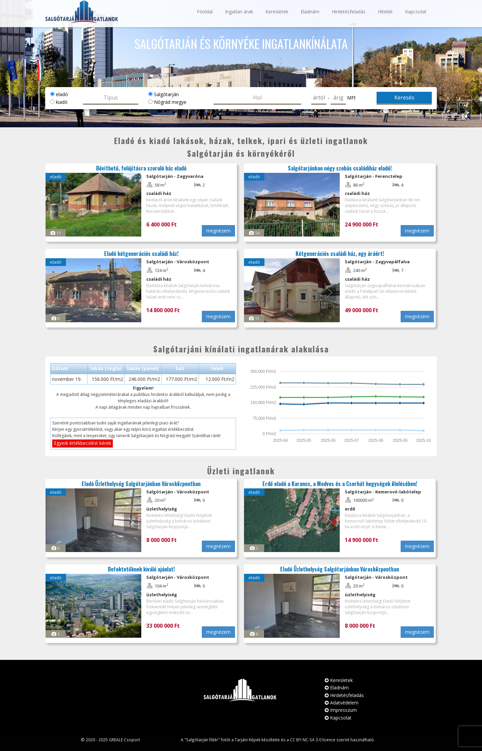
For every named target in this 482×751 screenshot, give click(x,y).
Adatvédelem (341, 702)
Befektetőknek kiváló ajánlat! (141, 569)
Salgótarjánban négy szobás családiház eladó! (340, 168)
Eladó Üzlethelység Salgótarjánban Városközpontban (141, 484)
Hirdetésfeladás (349, 11)
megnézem (218, 230)
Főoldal (205, 11)
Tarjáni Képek (247, 739)
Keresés (404, 97)
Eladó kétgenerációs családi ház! (141, 254)
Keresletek (276, 11)
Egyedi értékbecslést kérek (82, 443)
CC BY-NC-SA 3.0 (305, 739)
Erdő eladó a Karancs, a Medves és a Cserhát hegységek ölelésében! (339, 484)
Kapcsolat (415, 11)
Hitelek (385, 11)
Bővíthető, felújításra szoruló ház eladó (141, 168)
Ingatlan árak (239, 11)
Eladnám (310, 11)
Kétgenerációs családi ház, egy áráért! (340, 254)
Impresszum (341, 710)
